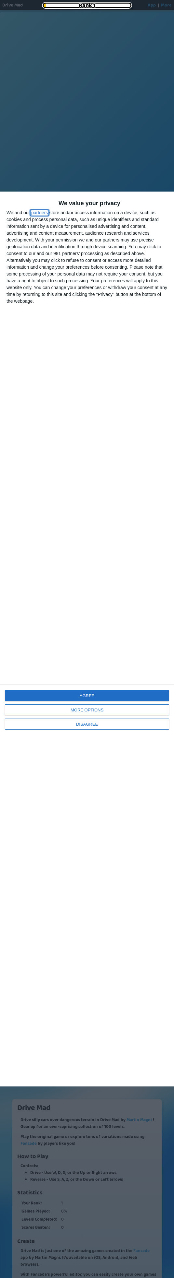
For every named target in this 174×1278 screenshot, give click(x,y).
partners (39, 212)
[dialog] (87, 639)
